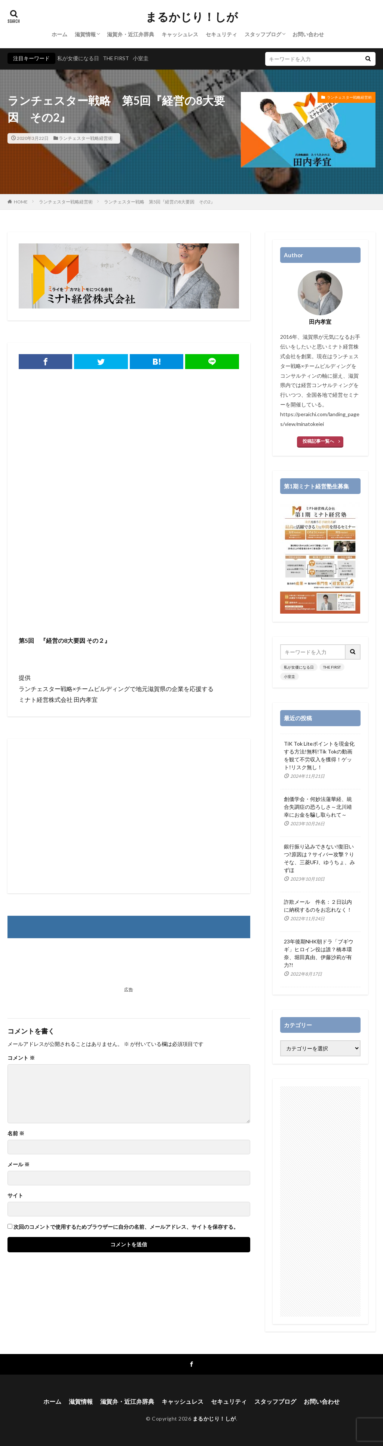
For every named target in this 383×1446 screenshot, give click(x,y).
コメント (21, 1057)
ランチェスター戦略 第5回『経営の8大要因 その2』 (159, 202)
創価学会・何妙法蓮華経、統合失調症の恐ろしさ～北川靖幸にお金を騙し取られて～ (318, 807)
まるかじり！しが (191, 16)
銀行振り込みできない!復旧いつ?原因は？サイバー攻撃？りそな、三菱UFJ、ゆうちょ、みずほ (319, 858)
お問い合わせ (308, 34)
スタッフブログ (263, 34)
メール (18, 1164)
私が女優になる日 (78, 58)
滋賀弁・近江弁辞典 (130, 34)
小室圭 (140, 58)
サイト (15, 1195)
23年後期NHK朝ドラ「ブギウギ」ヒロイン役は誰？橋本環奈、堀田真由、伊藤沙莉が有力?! (318, 953)
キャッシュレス (180, 34)
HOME (21, 202)
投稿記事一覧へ (318, 441)
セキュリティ (221, 34)
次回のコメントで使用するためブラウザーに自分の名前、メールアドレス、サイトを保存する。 (126, 1226)
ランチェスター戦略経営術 (86, 138)
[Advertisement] (129, 575)
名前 (15, 1133)
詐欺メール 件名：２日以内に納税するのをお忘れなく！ (318, 906)
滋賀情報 (85, 34)
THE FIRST (116, 58)
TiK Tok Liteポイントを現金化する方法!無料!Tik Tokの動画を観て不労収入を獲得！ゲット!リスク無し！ (319, 755)
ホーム (59, 34)
